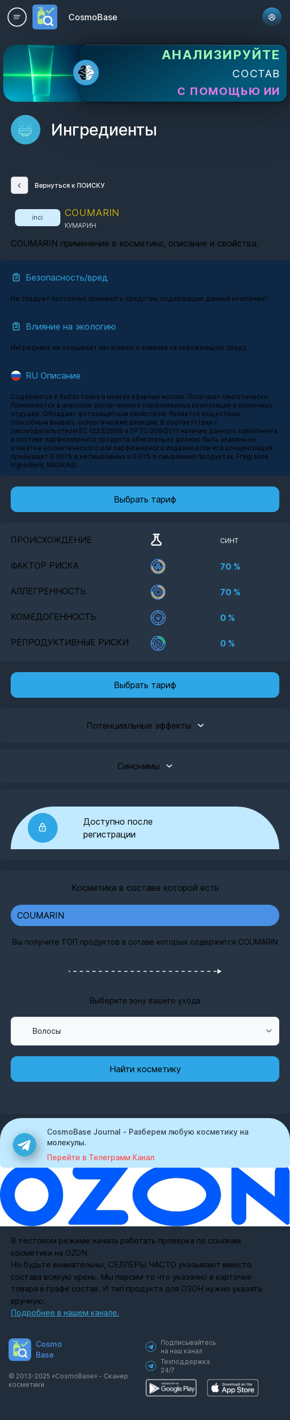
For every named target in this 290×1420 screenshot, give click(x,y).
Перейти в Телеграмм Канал (100, 1157)
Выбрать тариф (145, 499)
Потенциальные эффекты (145, 725)
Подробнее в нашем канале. (65, 1312)
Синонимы (145, 766)
